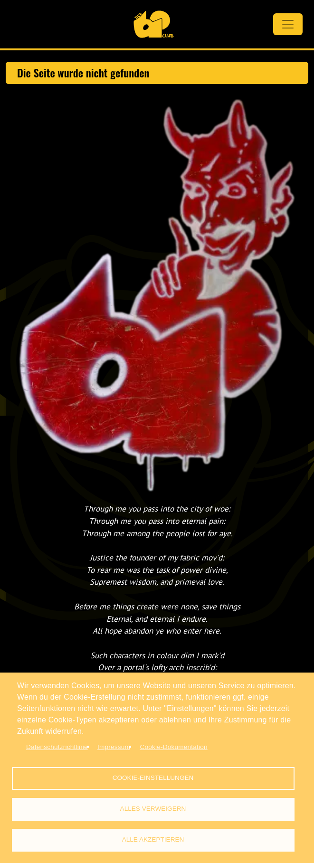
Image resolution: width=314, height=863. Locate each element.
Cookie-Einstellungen (153, 777)
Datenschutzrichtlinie (57, 746)
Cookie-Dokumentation (173, 746)
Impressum (113, 746)
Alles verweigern (153, 808)
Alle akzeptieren (153, 839)
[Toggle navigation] (288, 24)
